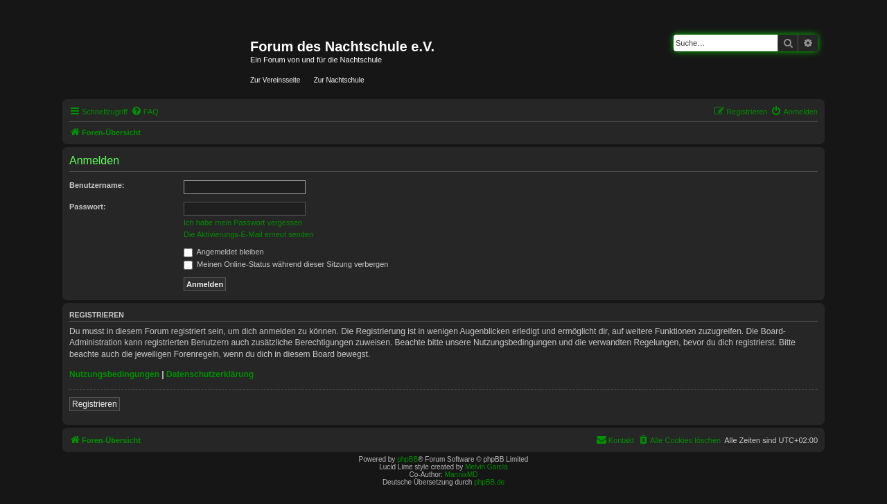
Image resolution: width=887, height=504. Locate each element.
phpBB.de (489, 482)
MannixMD (461, 474)
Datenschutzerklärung (210, 374)
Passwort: (87, 206)
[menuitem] (145, 111)
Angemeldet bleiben (224, 251)
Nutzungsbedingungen (114, 374)
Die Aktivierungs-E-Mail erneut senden (248, 234)
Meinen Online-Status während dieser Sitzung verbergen (286, 264)
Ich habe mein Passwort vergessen (243, 222)
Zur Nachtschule (339, 80)
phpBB (407, 459)
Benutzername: (96, 185)
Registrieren (94, 404)
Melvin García (486, 467)
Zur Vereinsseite (275, 80)
